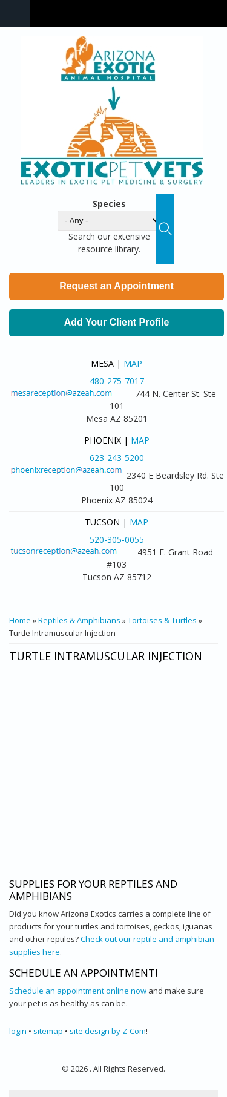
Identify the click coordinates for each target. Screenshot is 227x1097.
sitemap (48, 1031)
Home (20, 620)
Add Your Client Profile (116, 322)
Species (109, 203)
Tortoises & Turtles (162, 620)
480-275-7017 (117, 381)
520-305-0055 (117, 539)
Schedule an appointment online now (77, 990)
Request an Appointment (116, 286)
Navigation (15, 13)
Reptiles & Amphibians (79, 620)
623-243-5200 (117, 457)
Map (132, 363)
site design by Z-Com (108, 1031)
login (18, 1031)
